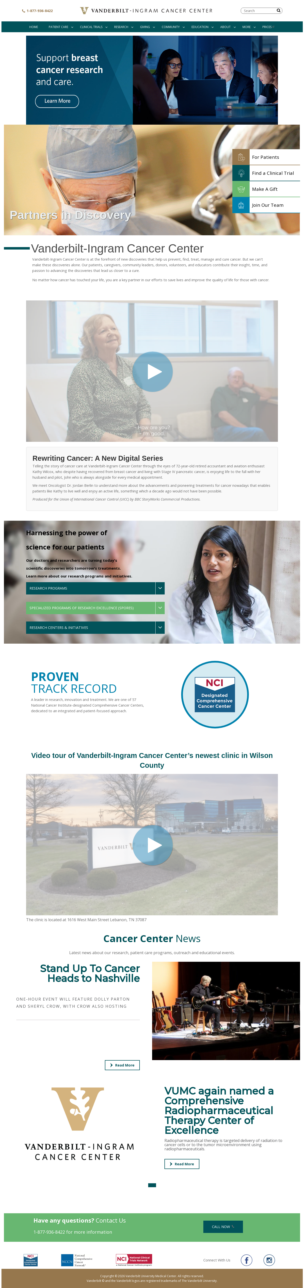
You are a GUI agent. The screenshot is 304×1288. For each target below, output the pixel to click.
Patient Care (58, 27)
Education (200, 27)
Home (33, 27)
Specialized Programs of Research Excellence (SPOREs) (82, 608)
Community (171, 27)
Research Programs (48, 588)
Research (121, 27)
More (246, 27)
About (225, 27)
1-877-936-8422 (37, 10)
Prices (268, 27)
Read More (122, 1065)
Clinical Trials (91, 27)
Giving (145, 27)
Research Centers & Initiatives (59, 627)
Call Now (223, 1226)
